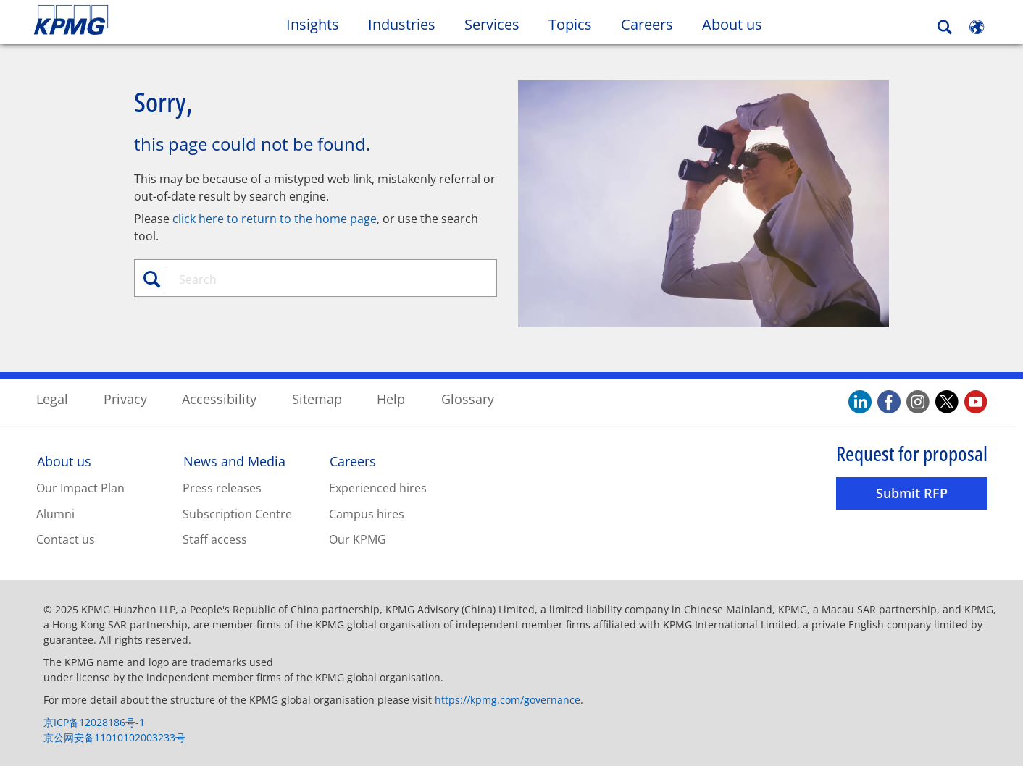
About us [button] (732, 24)
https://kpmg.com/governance (507, 699)
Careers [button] (647, 24)
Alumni (55, 513)
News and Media (234, 460)
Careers (353, 460)
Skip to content (123, 20)
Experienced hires (378, 487)
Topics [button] (570, 24)
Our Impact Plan (80, 487)
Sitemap (317, 398)
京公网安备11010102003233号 (114, 737)
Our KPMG (357, 539)
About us (64, 460)
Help (391, 398)
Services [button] (491, 24)
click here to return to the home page (274, 218)
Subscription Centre (237, 513)
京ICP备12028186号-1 (94, 721)
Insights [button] (312, 24)
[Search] (944, 27)
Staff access (215, 539)
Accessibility (219, 398)
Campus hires (366, 513)
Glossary (467, 398)
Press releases (222, 487)
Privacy (125, 398)
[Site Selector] (976, 27)
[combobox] (321, 278)
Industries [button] (401, 24)
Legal (52, 398)
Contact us (65, 539)
